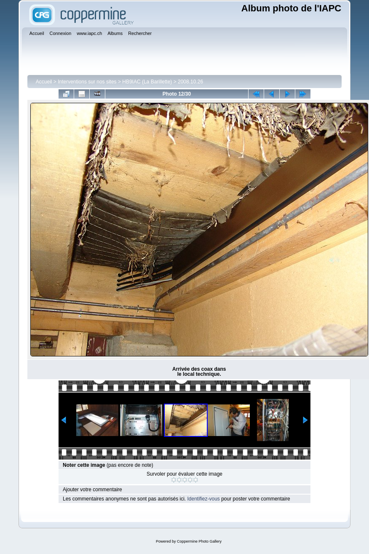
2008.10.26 (190, 82)
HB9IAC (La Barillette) (147, 82)
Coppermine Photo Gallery (199, 541)
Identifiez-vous (203, 499)
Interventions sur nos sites (87, 82)
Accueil (44, 82)
